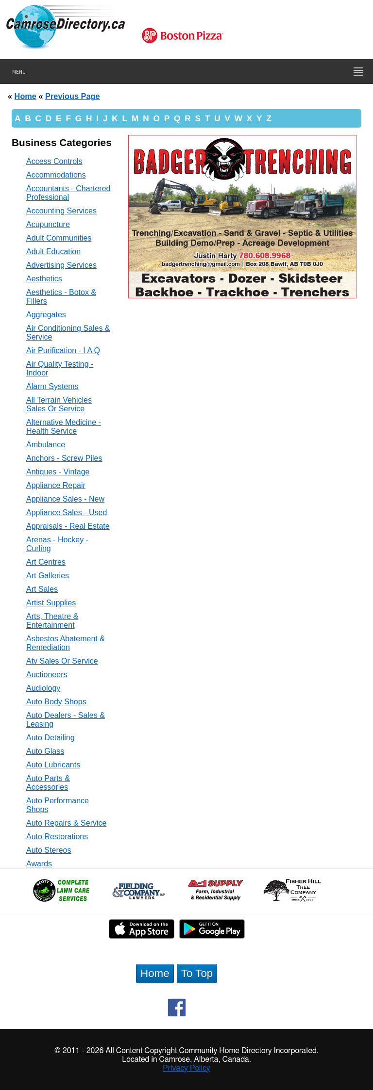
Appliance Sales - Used (66, 512)
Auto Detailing (50, 737)
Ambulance (45, 444)
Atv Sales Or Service (62, 661)
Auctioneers (47, 674)
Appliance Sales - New (65, 499)
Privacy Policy (186, 1068)
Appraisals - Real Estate (68, 526)
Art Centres (46, 562)
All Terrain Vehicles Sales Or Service (59, 404)
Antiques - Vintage (57, 472)
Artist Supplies (51, 603)
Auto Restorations (57, 836)
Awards (39, 864)
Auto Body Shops (56, 702)
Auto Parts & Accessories (48, 782)
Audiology (43, 688)
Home (25, 96)
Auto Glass (45, 751)
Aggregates (46, 314)
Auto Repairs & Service (66, 823)
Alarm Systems (52, 386)
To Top (197, 973)
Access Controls (54, 161)
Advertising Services (61, 265)
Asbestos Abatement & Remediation (65, 642)
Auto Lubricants (53, 765)
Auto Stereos (48, 850)
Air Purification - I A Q (63, 350)
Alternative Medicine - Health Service (63, 426)
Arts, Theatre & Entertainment (52, 620)
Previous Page (72, 96)
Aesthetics (44, 279)
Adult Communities (58, 238)
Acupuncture (48, 224)
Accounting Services (61, 211)
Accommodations (56, 175)
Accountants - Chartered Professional (68, 192)
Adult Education (53, 251)
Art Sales (42, 589)
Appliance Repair (55, 485)
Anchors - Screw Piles (64, 458)
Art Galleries (47, 575)
